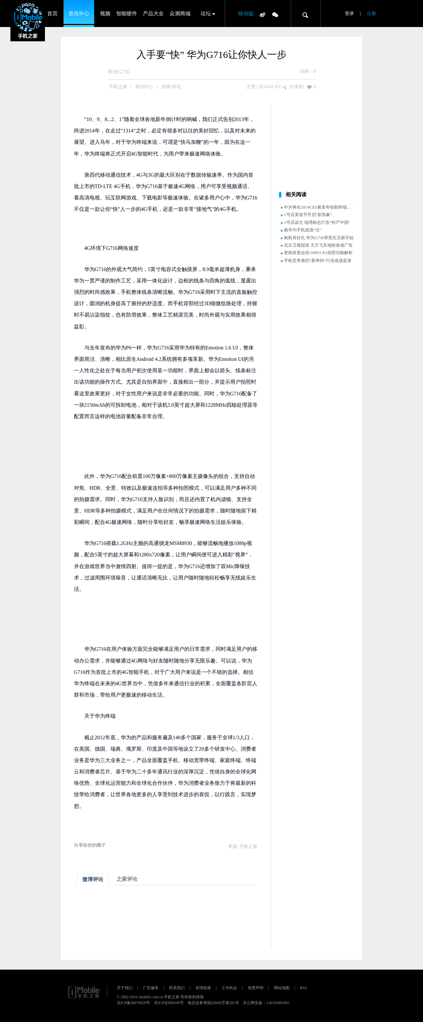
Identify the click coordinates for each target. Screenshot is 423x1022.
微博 (262, 14)
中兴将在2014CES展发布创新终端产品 (319, 207)
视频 (105, 13)
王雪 (250, 86)
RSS (303, 988)
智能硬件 (126, 13)
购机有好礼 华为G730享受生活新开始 (319, 237)
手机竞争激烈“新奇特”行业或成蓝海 (317, 260)
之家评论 (127, 879)
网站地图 (281, 988)
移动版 (246, 13)
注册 (371, 13)
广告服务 (151, 988)
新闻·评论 (171, 86)
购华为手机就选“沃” (303, 229)
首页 (52, 13)
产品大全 (153, 13)
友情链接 (203, 988)
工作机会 (229, 988)
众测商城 (180, 13)
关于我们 (125, 988)
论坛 (206, 13)
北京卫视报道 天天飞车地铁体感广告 (318, 245)
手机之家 (118, 86)
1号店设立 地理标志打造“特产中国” (317, 222)
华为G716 (118, 72)
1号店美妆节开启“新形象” (308, 214)
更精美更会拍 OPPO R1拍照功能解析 (318, 252)
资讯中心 (78, 13)
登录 (349, 13)
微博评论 (92, 879)
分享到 (296, 86)
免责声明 (255, 988)
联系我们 (177, 988)
